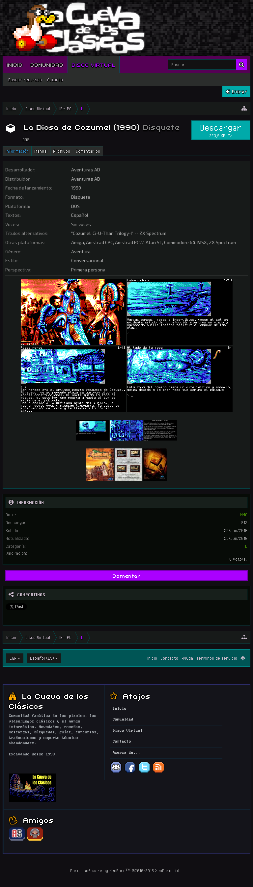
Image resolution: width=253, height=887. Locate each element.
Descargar (220, 130)
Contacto (169, 658)
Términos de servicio (216, 658)
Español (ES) (42, 658)
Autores (55, 79)
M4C (243, 514)
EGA (13, 658)
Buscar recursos (25, 79)
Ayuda (187, 658)
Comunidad (47, 64)
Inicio (15, 64)
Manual (40, 151)
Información (17, 151)
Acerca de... (126, 752)
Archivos (61, 151)
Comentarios (88, 151)
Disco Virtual (93, 64)
